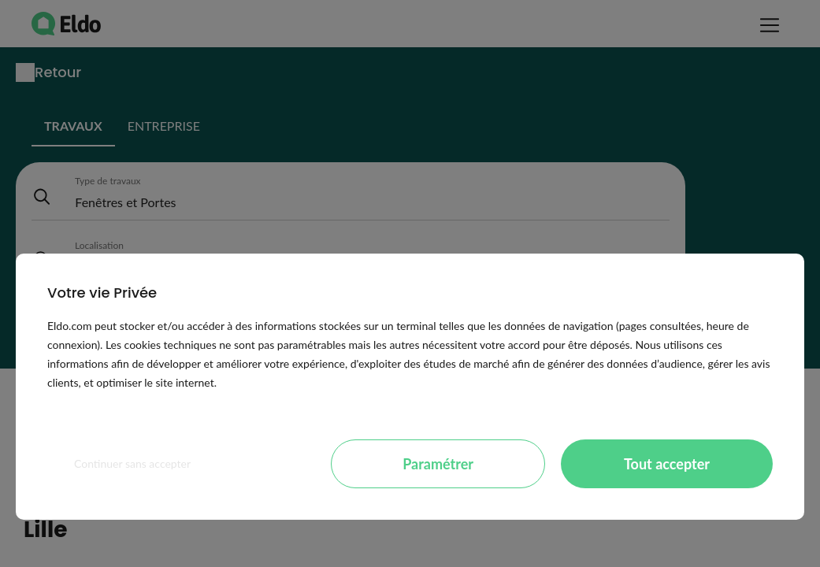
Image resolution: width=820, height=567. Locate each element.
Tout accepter (667, 463)
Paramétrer (438, 463)
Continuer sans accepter (132, 463)
